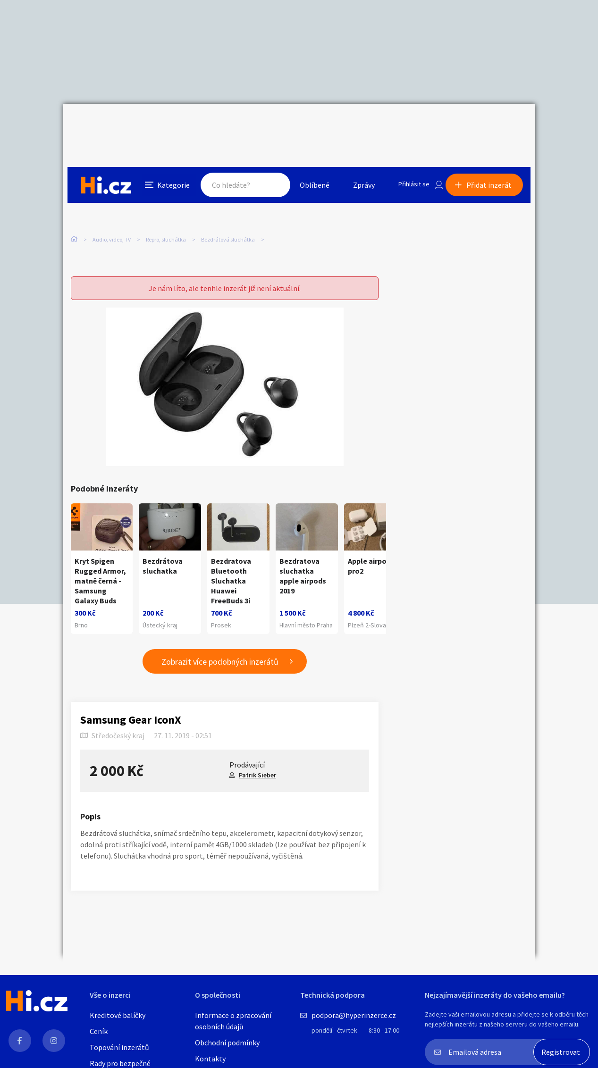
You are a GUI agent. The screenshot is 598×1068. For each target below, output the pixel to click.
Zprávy (355, 124)
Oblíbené (306, 124)
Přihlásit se (408, 124)
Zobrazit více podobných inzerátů (219, 645)
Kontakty (210, 1058)
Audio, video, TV (112, 197)
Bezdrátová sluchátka (228, 197)
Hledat (265, 124)
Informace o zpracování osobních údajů (233, 1020)
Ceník (99, 1031)
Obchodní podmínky (227, 1042)
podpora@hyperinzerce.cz (354, 1015)
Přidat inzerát (493, 124)
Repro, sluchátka (166, 197)
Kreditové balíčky (117, 1015)
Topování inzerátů (119, 1047)
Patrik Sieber (257, 759)
